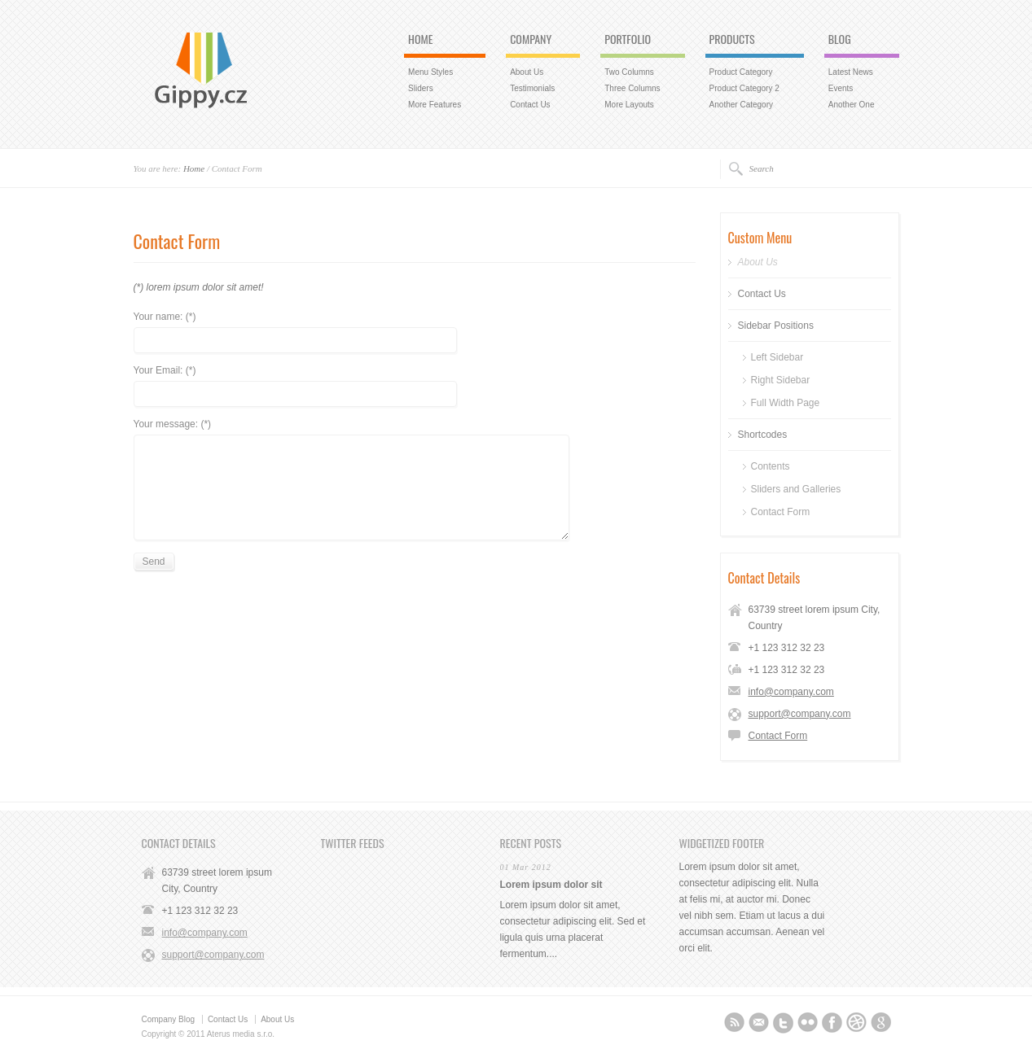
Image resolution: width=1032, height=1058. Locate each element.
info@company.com (791, 691)
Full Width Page (785, 403)
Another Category (741, 104)
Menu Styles (430, 72)
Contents (770, 466)
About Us (526, 72)
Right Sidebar (780, 380)
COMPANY (530, 40)
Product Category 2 (744, 88)
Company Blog (168, 1019)
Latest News (850, 72)
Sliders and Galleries (796, 489)
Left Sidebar (777, 357)
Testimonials (532, 88)
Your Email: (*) (165, 370)
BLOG (839, 40)
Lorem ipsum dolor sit (551, 884)
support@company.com (800, 713)
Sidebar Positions (776, 325)
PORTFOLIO (627, 40)
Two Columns (629, 72)
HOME (420, 40)
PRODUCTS (732, 40)
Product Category (741, 72)
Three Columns (632, 88)
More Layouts (629, 104)
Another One (851, 104)
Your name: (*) (165, 317)
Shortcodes (763, 434)
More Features (434, 104)
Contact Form (780, 512)
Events (841, 88)
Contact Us (530, 104)
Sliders (420, 88)
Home (193, 168)
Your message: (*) (173, 424)
